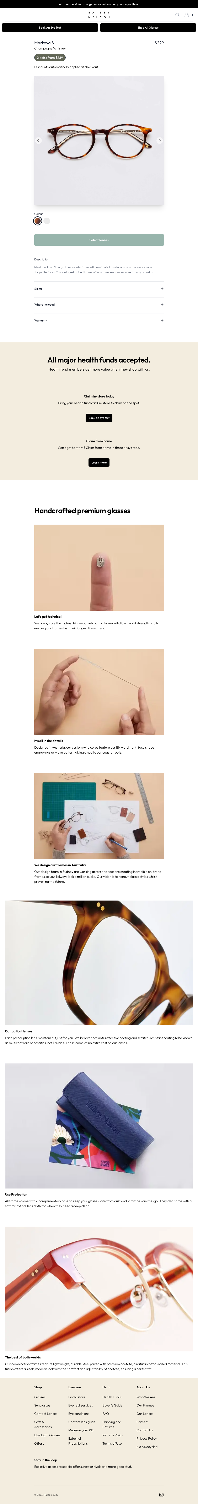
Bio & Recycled (147, 1447)
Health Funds (112, 1397)
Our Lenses (145, 1413)
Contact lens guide (81, 1422)
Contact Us (145, 1430)
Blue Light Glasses (47, 1435)
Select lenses (99, 240)
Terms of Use (112, 1443)
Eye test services (80, 1405)
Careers (143, 1422)
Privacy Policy (147, 1438)
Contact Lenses (45, 1413)
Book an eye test (99, 418)
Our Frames (145, 1405)
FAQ (105, 1413)
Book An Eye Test (50, 27)
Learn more (99, 462)
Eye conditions (78, 1413)
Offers (39, 1443)
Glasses (40, 1397)
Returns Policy (112, 1435)
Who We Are (146, 1397)
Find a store (76, 1397)
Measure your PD (80, 1430)
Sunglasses (42, 1405)
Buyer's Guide (112, 1405)
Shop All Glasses (148, 27)
